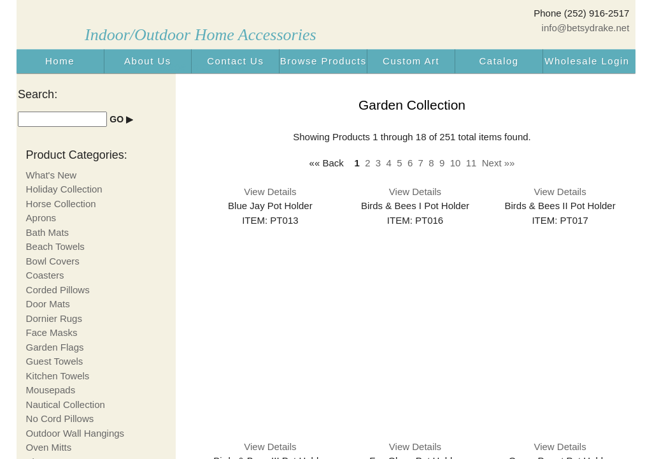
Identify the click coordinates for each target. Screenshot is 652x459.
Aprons (41, 217)
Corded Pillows (58, 289)
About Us (147, 60)
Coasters (45, 275)
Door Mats (48, 303)
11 (471, 162)
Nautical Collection (65, 404)
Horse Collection (61, 203)
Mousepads (51, 389)
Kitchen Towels (58, 375)
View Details (270, 191)
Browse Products (323, 60)
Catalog (498, 60)
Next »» (498, 162)
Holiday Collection (64, 189)
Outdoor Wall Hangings (75, 433)
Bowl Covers (53, 261)
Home (59, 60)
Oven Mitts (49, 447)
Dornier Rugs (54, 318)
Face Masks (52, 332)
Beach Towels (55, 246)
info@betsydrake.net (586, 27)
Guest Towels (54, 361)
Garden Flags (55, 347)
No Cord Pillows (60, 418)
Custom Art (411, 60)
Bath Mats (47, 232)
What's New (51, 175)
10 (455, 162)
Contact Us (235, 60)
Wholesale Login (586, 60)
